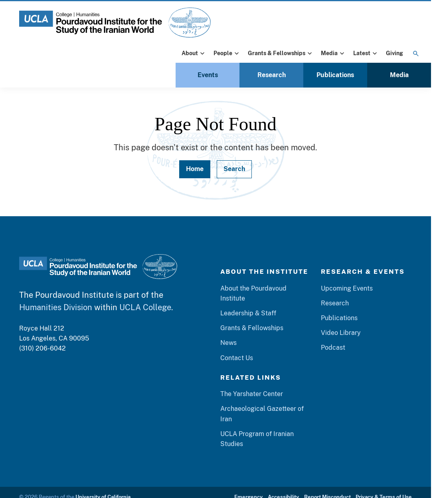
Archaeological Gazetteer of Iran (262, 413)
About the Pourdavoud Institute (253, 293)
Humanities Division (55, 307)
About (194, 54)
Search (234, 169)
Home (195, 169)
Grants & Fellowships (281, 54)
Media (333, 54)
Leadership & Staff (248, 313)
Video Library (341, 333)
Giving (394, 53)
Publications (335, 75)
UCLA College (145, 307)
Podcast (333, 347)
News (228, 343)
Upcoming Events (347, 288)
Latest (366, 54)
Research (271, 75)
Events (208, 75)
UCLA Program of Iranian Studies (257, 439)
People (227, 54)
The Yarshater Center (251, 394)
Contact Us (236, 358)
